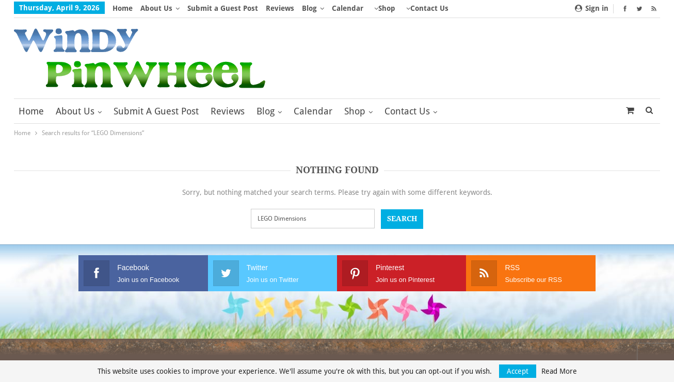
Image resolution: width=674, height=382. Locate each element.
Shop (386, 8)
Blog (309, 8)
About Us (156, 8)
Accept (517, 371)
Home (123, 8)
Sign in (591, 8)
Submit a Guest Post (222, 8)
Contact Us (429, 8)
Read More (559, 371)
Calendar (347, 8)
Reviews (280, 8)
